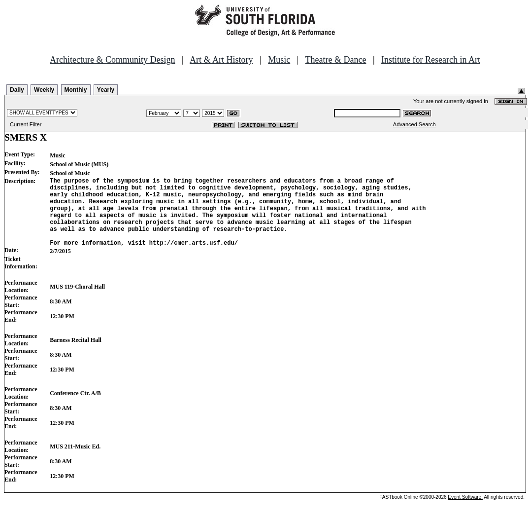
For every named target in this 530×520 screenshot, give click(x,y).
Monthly (76, 89)
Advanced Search (414, 124)
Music (279, 60)
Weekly (44, 89)
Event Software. (465, 512)
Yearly (105, 89)
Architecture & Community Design (112, 60)
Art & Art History (221, 60)
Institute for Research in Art (430, 60)
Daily (17, 89)
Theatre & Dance (335, 60)
